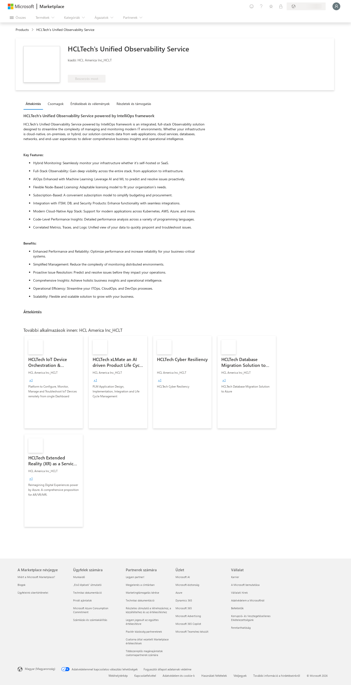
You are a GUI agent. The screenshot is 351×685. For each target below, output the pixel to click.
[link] (53, 382)
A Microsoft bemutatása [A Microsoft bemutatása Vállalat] (245, 585)
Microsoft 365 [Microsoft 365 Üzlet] (184, 608)
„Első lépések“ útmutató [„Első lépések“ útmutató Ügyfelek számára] (87, 585)
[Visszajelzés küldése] (251, 6)
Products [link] (22, 29)
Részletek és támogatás (134, 103)
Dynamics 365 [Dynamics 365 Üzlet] (184, 600)
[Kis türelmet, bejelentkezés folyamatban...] (336, 6)
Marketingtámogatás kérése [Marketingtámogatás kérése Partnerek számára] (142, 592)
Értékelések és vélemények (90, 103)
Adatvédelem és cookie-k (179, 675)
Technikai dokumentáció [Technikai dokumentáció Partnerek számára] (140, 600)
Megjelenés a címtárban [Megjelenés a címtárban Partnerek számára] (140, 585)
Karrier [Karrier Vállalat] (235, 577)
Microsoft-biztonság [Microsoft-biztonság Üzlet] (187, 585)
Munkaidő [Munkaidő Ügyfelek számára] (79, 577)
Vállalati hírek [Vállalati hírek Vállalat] (239, 592)
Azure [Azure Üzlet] (179, 592)
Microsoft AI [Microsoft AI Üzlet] (183, 577)
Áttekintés (33, 103)
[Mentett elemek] (271, 6)
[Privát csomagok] (281, 6)
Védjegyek (240, 675)
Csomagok (56, 103)
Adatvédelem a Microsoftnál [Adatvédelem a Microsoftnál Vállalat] (247, 600)
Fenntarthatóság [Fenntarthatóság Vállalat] (241, 627)
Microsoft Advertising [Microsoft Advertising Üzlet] (188, 616)
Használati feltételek (214, 675)
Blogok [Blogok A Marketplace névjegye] (21, 585)
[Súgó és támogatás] (261, 6)
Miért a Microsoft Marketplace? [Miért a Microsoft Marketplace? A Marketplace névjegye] (36, 577)
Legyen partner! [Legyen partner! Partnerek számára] (135, 577)
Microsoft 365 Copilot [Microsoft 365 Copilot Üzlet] (188, 624)
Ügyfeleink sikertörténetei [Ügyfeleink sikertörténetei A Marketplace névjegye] (33, 592)
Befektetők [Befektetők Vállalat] (237, 608)
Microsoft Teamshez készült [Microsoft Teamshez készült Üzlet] (192, 631)
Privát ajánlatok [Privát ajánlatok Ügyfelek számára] (82, 600)
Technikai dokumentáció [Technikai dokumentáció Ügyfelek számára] (87, 592)
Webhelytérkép (118, 675)
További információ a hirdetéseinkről (276, 675)
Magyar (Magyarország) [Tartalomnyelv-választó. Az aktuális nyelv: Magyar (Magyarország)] (40, 669)
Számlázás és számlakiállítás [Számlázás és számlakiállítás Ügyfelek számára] (90, 620)
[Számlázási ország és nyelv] (306, 6)
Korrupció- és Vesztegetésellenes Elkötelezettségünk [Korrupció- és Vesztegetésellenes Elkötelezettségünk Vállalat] (251, 618)
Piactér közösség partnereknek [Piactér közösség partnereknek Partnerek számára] (144, 631)
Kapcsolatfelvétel (145, 675)
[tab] (34, 103)
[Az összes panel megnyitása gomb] (18, 17)
